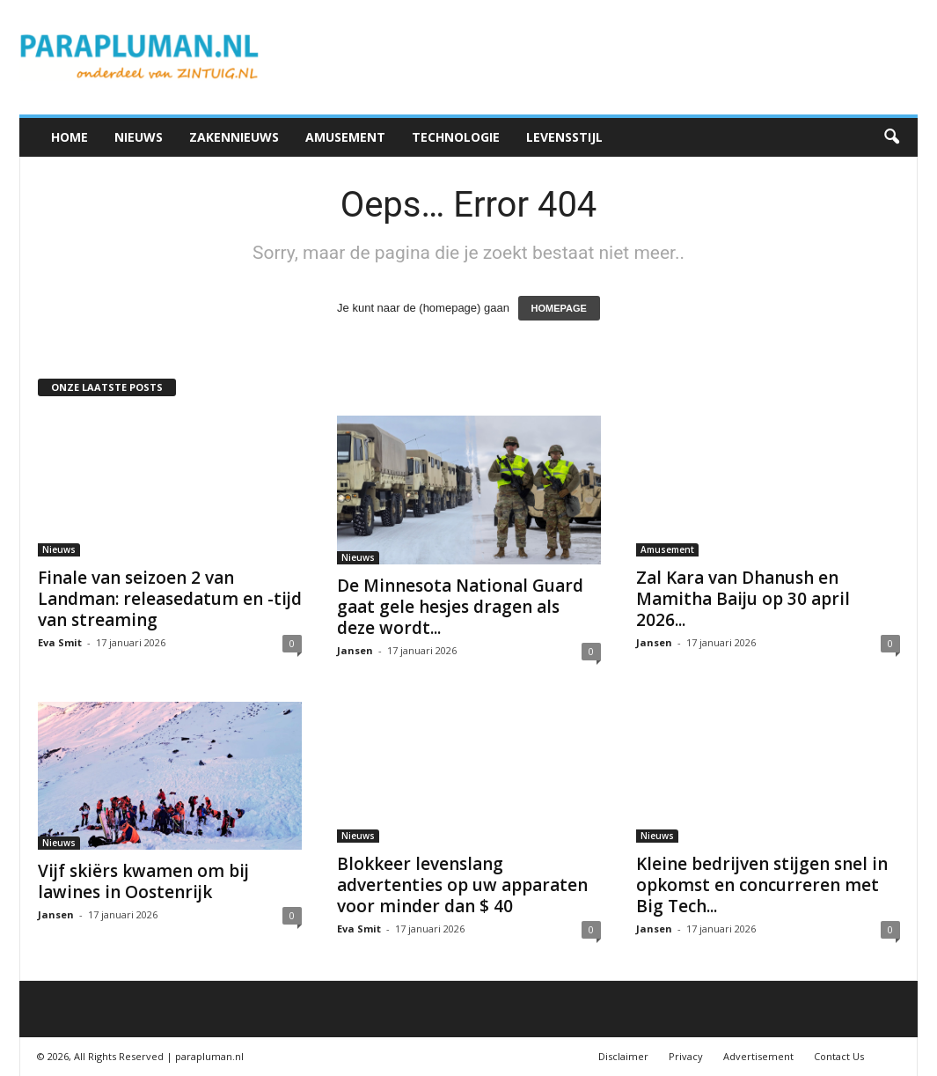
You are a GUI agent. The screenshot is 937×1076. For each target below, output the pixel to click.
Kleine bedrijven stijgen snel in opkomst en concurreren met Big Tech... (762, 885)
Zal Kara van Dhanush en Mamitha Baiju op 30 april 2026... (743, 598)
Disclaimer (623, 1056)
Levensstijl (564, 137)
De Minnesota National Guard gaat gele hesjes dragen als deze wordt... (460, 606)
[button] (891, 137)
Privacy (686, 1056)
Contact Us (839, 1056)
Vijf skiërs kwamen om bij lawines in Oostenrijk (143, 881)
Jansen (355, 650)
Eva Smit (60, 642)
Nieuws (138, 137)
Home (69, 137)
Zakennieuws (234, 137)
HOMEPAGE (559, 308)
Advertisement (758, 1056)
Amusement (345, 137)
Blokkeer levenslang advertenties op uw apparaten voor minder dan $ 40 (462, 885)
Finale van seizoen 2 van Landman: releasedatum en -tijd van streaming (170, 598)
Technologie (456, 137)
